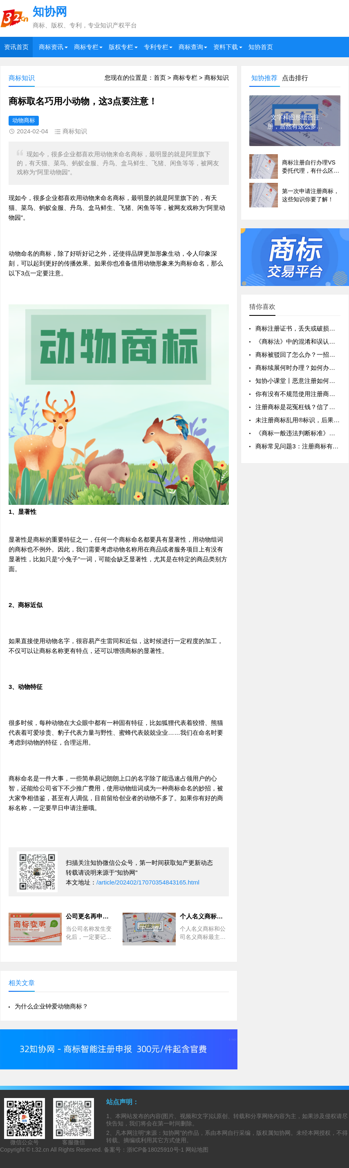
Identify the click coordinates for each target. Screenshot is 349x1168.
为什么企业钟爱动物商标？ (51, 1006)
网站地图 (197, 1149)
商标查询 (191, 46)
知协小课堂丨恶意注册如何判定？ (301, 380)
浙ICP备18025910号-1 (155, 1149)
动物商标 (23, 120)
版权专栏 (121, 46)
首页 (160, 77)
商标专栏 (86, 46)
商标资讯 (51, 46)
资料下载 (225, 46)
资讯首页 (16, 46)
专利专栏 (156, 46)
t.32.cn (40, 1149)
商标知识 (216, 77)
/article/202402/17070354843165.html (147, 882)
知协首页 (260, 46)
